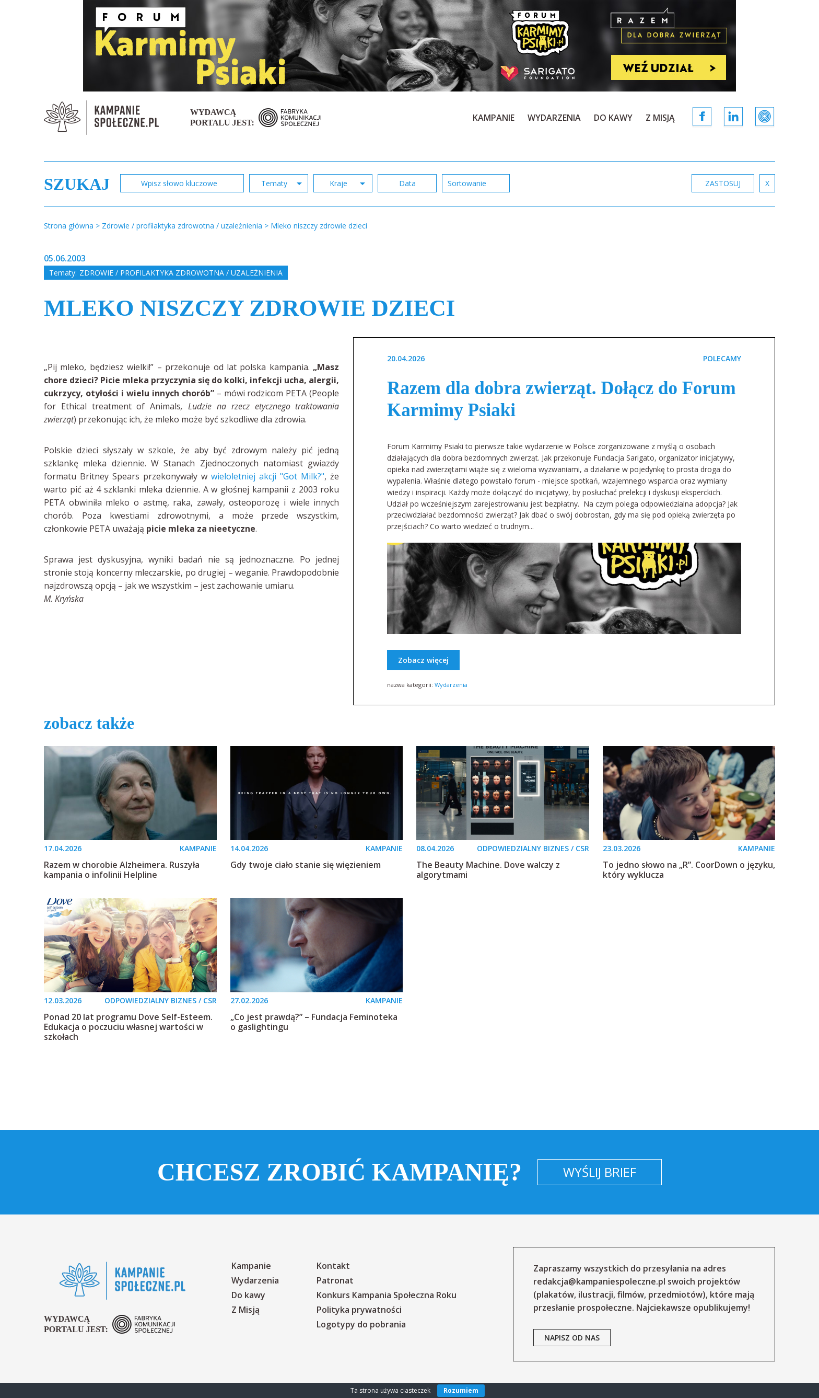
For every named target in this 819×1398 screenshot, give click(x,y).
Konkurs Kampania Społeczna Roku (387, 1295)
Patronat (335, 1280)
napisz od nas (572, 1338)
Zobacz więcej (423, 660)
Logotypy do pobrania (361, 1324)
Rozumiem (460, 1390)
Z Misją (660, 117)
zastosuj (723, 183)
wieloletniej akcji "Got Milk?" (267, 476)
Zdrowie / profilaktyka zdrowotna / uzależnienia (181, 273)
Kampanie (493, 117)
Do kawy (613, 117)
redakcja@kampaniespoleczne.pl (599, 1281)
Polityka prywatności (359, 1309)
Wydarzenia (554, 117)
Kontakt (333, 1265)
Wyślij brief (599, 1172)
